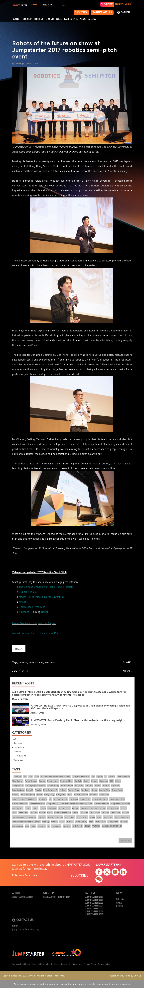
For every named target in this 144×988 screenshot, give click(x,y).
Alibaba (111, 776)
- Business (17, 742)
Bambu (42, 781)
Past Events (71, 19)
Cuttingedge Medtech (35, 785)
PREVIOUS (20, 671)
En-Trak (106, 785)
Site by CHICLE (134, 975)
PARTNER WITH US (102, 12)
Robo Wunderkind (62, 812)
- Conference (18, 747)
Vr (49, 826)
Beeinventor (52, 781)
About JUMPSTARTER (22, 896)
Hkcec (39, 794)
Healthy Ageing (28, 794)
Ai (106, 776)
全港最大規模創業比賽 (112, 826)
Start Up (45, 821)
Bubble (94, 781)
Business (103, 781)
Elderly (98, 785)
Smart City (107, 817)
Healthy (15, 794)
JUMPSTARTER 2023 (94, 899)
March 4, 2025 (38, 724)
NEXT (127, 671)
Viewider (42, 826)
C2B (111, 781)
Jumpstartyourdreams (120, 803)
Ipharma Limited (60, 799)
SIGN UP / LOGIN (123, 4)
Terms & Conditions (21, 963)
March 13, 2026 (20, 699)
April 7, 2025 (37, 712)
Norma (75, 808)
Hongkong (61, 794)
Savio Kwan (95, 812)
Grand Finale (53, 19)
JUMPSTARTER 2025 (94, 896)
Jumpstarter (85, 799)
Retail (49, 812)
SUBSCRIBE (79, 875)
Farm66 (29, 790)
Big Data (78, 781)
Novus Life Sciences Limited (93, 808)
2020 (36, 776)
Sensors (41, 817)
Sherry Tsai (69, 817)
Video (119, 903)
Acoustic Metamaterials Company (56, 776)
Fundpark (85, 790)
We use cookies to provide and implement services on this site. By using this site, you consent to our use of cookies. (72, 983)
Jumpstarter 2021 (117, 799)
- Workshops (17, 759)
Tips (27, 826)
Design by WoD (116, 975)
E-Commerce (67, 785)
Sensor (125, 812)
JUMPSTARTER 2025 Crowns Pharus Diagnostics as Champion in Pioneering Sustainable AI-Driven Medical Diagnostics (80, 707)
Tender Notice (104, 963)
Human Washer (81, 794)
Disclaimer (77, 963)
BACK (19, 648)
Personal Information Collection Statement (51, 963)
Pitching (33, 812)
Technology (100, 821)
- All (14, 738)
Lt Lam (43, 808)
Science (105, 812)
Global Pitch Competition (56, 896)
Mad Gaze (52, 808)
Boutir (86, 781)
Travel (33, 826)
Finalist (38, 790)
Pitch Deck (23, 812)
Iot (50, 799)
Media (92, 19)
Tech (91, 821)
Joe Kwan (73, 799)
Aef (93, 776)
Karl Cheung (17, 808)
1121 (24, 776)
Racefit (42, 812)
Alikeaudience (123, 776)
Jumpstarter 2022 (19, 803)
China (118, 781)
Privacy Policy (90, 963)
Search (125, 840)
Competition (17, 785)
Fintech (62, 790)
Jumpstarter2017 (101, 803)
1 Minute (17, 776)
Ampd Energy (31, 781)
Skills (99, 817)
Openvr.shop (113, 808)
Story (62, 821)
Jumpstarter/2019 (37, 803)
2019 (30, 776)
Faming (36, 612)
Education (79, 785)
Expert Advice (18, 790)
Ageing (99, 776)
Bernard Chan (66, 781)
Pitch (14, 812)
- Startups (16, 751)
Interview (43, 799)
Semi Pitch (50, 662)
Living (35, 808)
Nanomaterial (64, 808)
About (16, 19)
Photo (119, 905)
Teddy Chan (112, 821)
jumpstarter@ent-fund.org (25, 929)
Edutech (89, 785)
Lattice (28, 808)
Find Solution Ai (50, 790)
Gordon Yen (104, 790)
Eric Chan (115, 785)
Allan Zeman (17, 781)
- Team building (19, 755)
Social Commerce (122, 817)
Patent (124, 808)
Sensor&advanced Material (24, 817)
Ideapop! (94, 794)
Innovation (104, 794)
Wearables (56, 826)
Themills (124, 821)
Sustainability (81, 821)
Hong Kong (49, 794)
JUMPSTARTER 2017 (94, 914)
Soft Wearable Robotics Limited (26, 821)
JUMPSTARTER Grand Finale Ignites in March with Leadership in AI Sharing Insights (77, 720)
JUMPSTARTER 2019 (94, 911)
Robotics (23, 662)
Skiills (92, 817)
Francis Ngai (73, 790)
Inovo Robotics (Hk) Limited (24, 799)
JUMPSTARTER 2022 (94, 902)
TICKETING (81, 12)
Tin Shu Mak (17, 826)
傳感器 (87, 826)
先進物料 (96, 826)
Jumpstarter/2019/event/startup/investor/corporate (69, 803)
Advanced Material (81, 776)
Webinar (67, 826)
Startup (27, 19)
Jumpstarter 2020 (100, 799)
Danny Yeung (53, 785)
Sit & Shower (82, 817)
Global (94, 790)
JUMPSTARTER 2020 (94, 908)
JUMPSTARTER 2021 (94, 905)
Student (38, 19)
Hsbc (69, 794)
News (83, 19)
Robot (31, 662)
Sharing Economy (55, 817)
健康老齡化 (77, 826)
